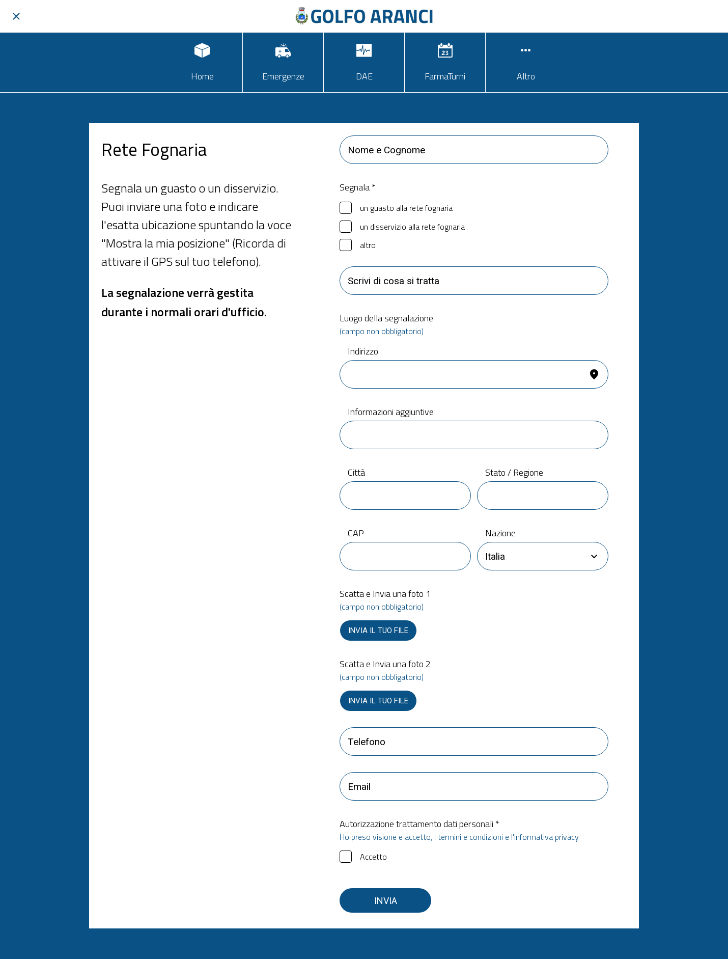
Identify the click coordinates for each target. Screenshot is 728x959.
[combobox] (533, 556)
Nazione (500, 533)
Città (356, 472)
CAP (356, 533)
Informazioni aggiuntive (391, 412)
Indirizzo (363, 351)
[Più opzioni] (526, 62)
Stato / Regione (514, 472)
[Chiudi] (16, 16)
